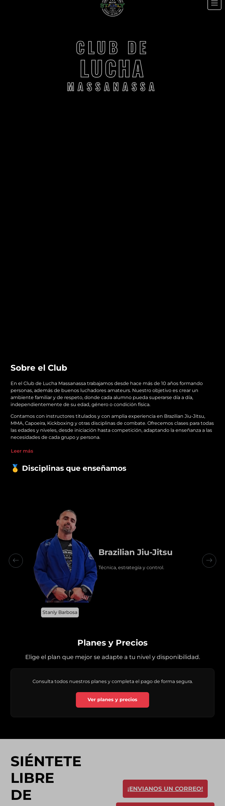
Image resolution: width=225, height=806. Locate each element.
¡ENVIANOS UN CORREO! (165, 794)
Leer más (22, 451)
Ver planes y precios (112, 699)
